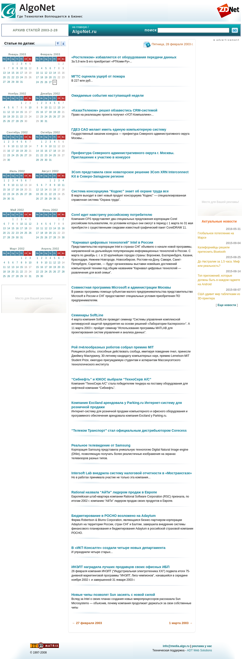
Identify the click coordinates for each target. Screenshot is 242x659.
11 (25, 68)
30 (17, 82)
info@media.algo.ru (176, 646)
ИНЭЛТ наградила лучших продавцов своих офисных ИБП (120, 567)
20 (4, 77)
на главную (79, 27)
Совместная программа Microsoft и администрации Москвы (121, 287)
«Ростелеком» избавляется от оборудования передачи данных (123, 57)
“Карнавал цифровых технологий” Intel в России (112, 242)
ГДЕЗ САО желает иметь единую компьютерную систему (118, 129)
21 (8, 77)
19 (46, 77)
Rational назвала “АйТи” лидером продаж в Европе (114, 492)
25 (41, 82)
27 (4, 82)
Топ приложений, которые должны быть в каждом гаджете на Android (219, 280)
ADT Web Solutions (199, 650)
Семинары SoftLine (87, 315)
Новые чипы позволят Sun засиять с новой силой (113, 595)
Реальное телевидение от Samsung (100, 445)
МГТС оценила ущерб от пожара (98, 76)
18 (41, 77)
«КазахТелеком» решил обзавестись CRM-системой (114, 110)
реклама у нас (202, 646)
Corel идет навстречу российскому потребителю (111, 215)
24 (21, 77)
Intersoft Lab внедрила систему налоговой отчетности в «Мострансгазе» (131, 473)
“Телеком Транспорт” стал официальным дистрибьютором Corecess (129, 430)
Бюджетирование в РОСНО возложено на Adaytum (113, 516)
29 (12, 82)
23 (17, 77)
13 (4, 73)
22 (12, 77)
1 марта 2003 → (180, 623)
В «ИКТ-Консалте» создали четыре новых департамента (118, 548)
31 (21, 82)
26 (46, 82)
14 (8, 73)
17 (21, 73)
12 (46, 73)
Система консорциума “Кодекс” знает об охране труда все (120, 191)
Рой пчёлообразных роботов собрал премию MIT (112, 347)
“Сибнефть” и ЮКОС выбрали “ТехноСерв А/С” (111, 379)
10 (21, 68)
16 (17, 73)
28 (8, 82)
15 (12, 73)
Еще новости (227, 305)
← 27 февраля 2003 (87, 623)
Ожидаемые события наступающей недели (107, 95)
